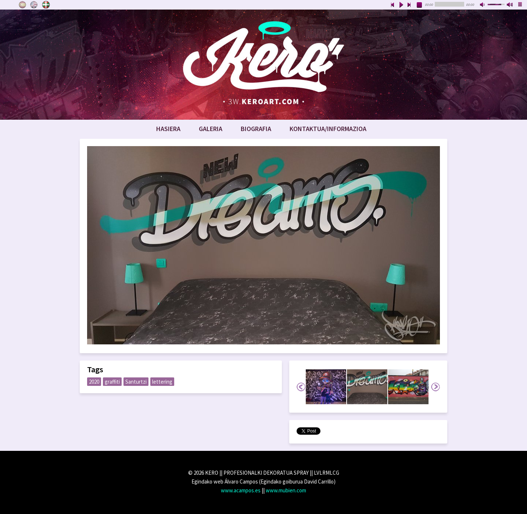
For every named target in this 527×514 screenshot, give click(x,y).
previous (392, 5)
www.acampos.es (241, 490)
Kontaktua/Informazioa (328, 128)
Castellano (22, 5)
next (409, 5)
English (34, 5)
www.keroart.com (263, 65)
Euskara (46, 5)
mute (483, 5)
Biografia (256, 128)
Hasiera (168, 128)
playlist (520, 5)
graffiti (112, 381)
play (401, 5)
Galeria (210, 128)
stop (419, 5)
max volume (510, 5)
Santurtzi (136, 381)
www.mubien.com (286, 490)
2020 (94, 381)
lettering (162, 381)
